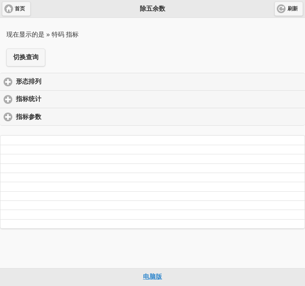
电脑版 (152, 276)
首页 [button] (20, 9)
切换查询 (26, 57)
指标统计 (66, 98)
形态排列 (66, 81)
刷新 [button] (293, 9)
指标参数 (66, 116)
